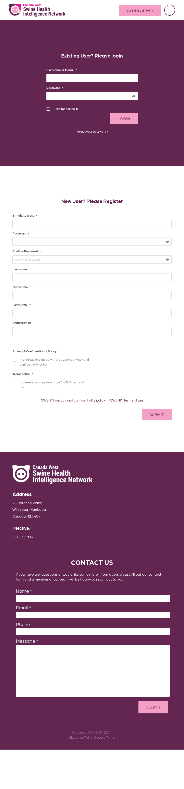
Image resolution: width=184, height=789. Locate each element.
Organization (18, 322)
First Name (18, 287)
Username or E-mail (61, 70)
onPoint (86, 734)
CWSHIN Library (139, 10)
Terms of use (19, 374)
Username (17, 269)
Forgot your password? (92, 131)
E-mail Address (21, 215)
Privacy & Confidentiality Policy (32, 351)
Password (54, 88)
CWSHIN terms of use (126, 395)
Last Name (18, 305)
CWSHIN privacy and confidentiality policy (73, 395)
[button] (169, 10)
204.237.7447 (19, 532)
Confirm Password (23, 251)
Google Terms (104, 734)
